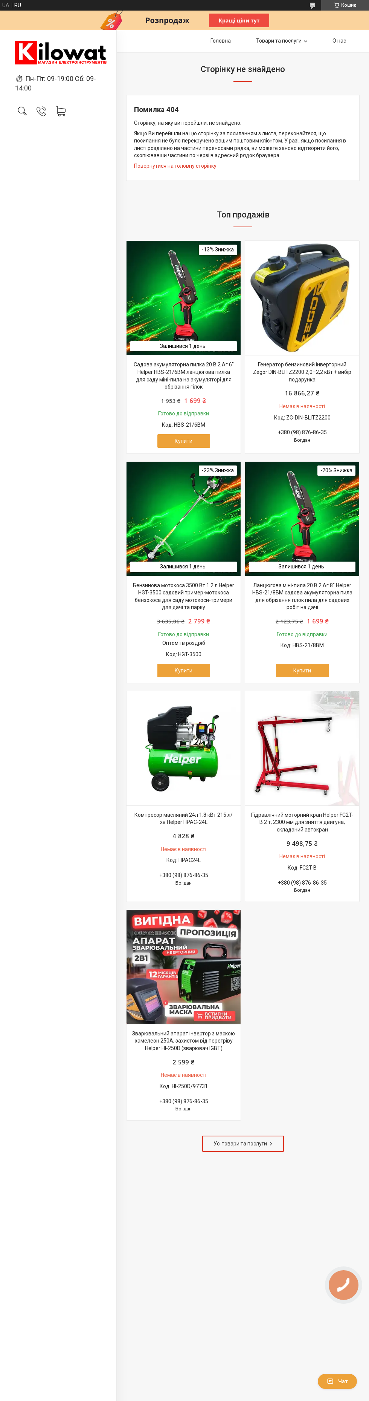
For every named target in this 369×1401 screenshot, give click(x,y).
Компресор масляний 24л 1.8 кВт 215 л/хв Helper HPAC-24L (183, 818)
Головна (220, 41)
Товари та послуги (279, 41)
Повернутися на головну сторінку (175, 166)
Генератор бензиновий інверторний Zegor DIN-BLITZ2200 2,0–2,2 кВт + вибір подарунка (302, 371)
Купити (183, 441)
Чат (337, 1381)
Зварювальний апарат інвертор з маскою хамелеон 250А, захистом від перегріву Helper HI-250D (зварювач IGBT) (183, 1040)
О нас (339, 41)
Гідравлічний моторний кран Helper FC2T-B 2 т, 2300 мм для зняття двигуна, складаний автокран (302, 822)
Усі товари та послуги (240, 1144)
